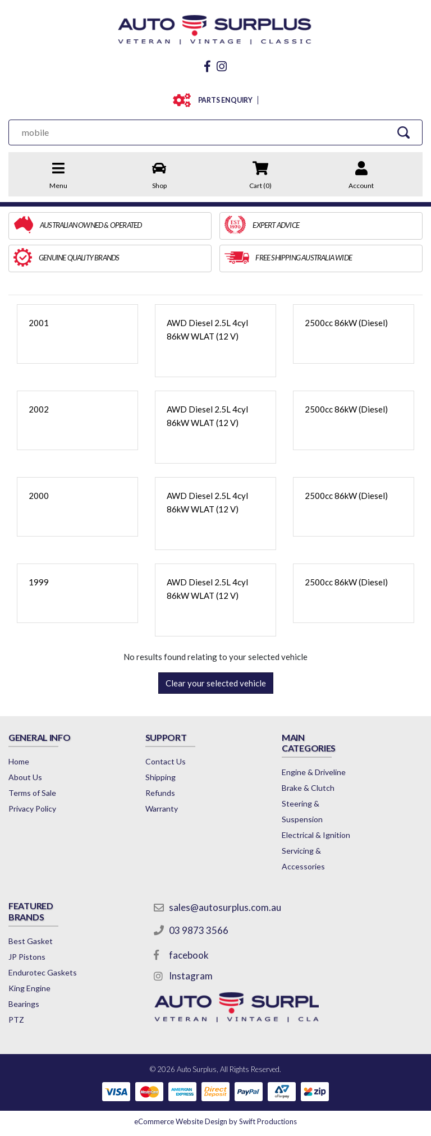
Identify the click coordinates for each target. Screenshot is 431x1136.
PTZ (16, 1019)
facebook (189, 955)
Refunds (160, 793)
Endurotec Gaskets (42, 972)
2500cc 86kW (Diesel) (346, 323)
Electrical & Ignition (316, 835)
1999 (39, 582)
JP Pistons (26, 956)
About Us (25, 777)
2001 (39, 323)
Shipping (160, 777)
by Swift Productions (215, 1121)
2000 (39, 496)
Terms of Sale (32, 793)
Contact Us (165, 761)
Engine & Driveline (314, 772)
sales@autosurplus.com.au (225, 907)
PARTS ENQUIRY (223, 100)
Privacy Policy (32, 808)
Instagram (191, 976)
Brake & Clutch (308, 788)
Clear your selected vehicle (216, 683)
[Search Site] (403, 132)
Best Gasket (30, 941)
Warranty (161, 808)
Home (18, 761)
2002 (39, 409)
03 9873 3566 (198, 930)
